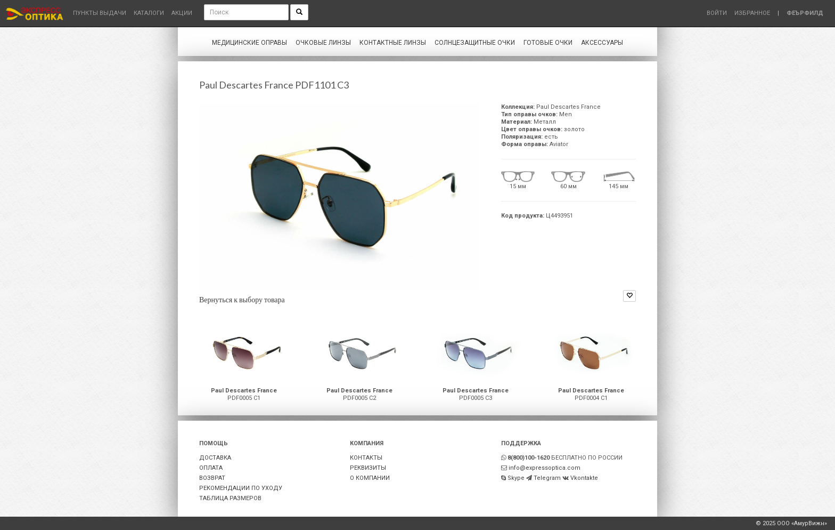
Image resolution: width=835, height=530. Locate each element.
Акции (181, 13)
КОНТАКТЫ (366, 457)
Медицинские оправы (249, 42)
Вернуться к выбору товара (242, 299)
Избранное (752, 13)
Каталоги (149, 13)
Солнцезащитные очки (475, 42)
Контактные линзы (392, 42)
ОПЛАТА (211, 467)
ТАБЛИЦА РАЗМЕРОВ (230, 498)
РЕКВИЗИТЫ (368, 467)
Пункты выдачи (99, 13)
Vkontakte (584, 478)
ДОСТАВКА (215, 457)
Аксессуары (602, 42)
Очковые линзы (323, 42)
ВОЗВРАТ (212, 478)
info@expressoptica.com (544, 467)
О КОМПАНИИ (370, 478)
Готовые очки (547, 42)
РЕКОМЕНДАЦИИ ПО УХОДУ (240, 488)
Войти (717, 13)
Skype (516, 478)
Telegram (547, 478)
